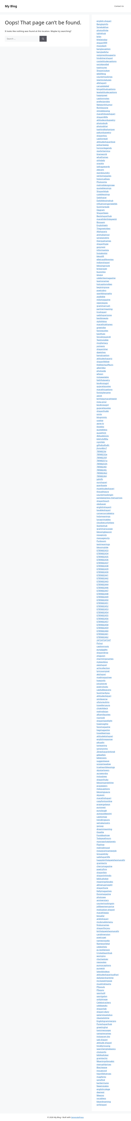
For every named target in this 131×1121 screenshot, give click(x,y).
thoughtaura (103, 491)
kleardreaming (104, 1101)
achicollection (103, 668)
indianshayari (103, 262)
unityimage (102, 999)
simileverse (102, 699)
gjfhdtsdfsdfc (103, 445)
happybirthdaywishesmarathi (111, 860)
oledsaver (101, 504)
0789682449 (102, 596)
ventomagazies (104, 175)
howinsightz (102, 723)
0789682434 (102, 553)
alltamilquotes (104, 714)
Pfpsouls (101, 987)
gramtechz (102, 863)
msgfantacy (102, 343)
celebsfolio (102, 946)
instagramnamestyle (107, 850)
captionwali (102, 138)
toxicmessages (104, 1030)
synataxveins (103, 237)
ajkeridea (101, 367)
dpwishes (101, 352)
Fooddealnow (103, 835)
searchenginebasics (106, 1048)
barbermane (103, 1083)
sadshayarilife (103, 856)
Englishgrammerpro (106, 1021)
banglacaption (104, 48)
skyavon (101, 795)
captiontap (102, 816)
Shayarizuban (103, 70)
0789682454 (102, 612)
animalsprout (103, 234)
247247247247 (104, 640)
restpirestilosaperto (106, 55)
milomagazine (103, 299)
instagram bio (103, 1036)
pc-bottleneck (103, 949)
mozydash (102, 45)
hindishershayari (105, 58)
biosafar (101, 915)
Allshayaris (102, 231)
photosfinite (102, 30)
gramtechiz (102, 1058)
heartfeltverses (104, 1073)
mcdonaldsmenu (105, 922)
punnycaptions (104, 965)
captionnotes (103, 98)
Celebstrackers (104, 1002)
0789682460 (102, 631)
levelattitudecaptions (107, 92)
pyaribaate (102, 485)
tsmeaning (102, 745)
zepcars (100, 169)
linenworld (102, 154)
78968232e (102, 454)
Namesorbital (103, 943)
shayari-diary (103, 1011)
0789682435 (102, 556)
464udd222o (103, 435)
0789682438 (102, 565)
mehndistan (102, 711)
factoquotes (102, 330)
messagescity (103, 538)
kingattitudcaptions (106, 89)
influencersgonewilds (107, 203)
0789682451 (102, 603)
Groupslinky (102, 853)
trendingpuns (103, 819)
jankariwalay (103, 144)
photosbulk (102, 123)
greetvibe (101, 327)
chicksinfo (101, 1052)
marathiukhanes (105, 324)
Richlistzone (102, 107)
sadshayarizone (104, 315)
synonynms (102, 748)
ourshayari (102, 482)
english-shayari (104, 21)
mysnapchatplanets (106, 841)
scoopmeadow (104, 764)
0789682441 (102, 575)
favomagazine (103, 726)
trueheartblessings (106, 767)
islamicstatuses (104, 79)
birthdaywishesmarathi (108, 931)
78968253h (102, 463)
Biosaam (101, 222)
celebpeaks (102, 1005)
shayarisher (102, 349)
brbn (99, 36)
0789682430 (102, 572)
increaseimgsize (104, 980)
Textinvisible (103, 339)
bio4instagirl (103, 383)
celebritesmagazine (106, 278)
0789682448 (102, 593)
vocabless (101, 1098)
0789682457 (102, 621)
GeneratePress (77, 1117)
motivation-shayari (106, 909)
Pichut (100, 643)
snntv (99, 414)
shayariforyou (103, 928)
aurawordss (102, 773)
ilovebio (100, 426)
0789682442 (102, 578)
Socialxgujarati (104, 336)
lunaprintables (104, 519)
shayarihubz (102, 779)
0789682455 (102, 615)
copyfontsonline (104, 801)
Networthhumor (104, 104)
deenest (100, 1092)
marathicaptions (104, 389)
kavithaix (101, 333)
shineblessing (103, 110)
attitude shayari (104, 1042)
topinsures (102, 67)
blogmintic (102, 417)
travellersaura (103, 705)
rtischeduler (102, 959)
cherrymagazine (104, 866)
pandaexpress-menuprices (109, 497)
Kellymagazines (104, 891)
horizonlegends (104, 148)
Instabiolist (102, 253)
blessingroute (103, 265)
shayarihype (102, 243)
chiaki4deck (102, 708)
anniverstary (103, 900)
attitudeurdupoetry (106, 120)
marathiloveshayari (106, 113)
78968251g (102, 460)
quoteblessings (104, 188)
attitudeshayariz (104, 358)
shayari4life (102, 117)
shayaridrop (102, 652)
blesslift (100, 256)
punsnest (101, 807)
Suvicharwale (103, 206)
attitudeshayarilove (106, 141)
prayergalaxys (103, 804)
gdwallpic (101, 754)
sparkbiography (104, 293)
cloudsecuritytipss (105, 522)
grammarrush (103, 305)
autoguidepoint (104, 813)
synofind (101, 1079)
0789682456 (102, 618)
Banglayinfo (102, 24)
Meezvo (100, 1095)
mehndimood (103, 847)
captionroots (103, 646)
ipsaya (100, 274)
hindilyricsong (103, 1045)
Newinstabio (103, 1086)
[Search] (43, 39)
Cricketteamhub (104, 953)
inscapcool (102, 1070)
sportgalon (102, 996)
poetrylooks (102, 686)
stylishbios (102, 321)
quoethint (101, 432)
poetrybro (101, 290)
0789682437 (102, 562)
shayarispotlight (104, 720)
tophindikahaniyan (106, 129)
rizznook (101, 717)
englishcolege (103, 1089)
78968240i (102, 466)
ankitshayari (102, 918)
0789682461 (102, 634)
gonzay (100, 826)
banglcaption (103, 355)
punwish (101, 968)
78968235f (102, 457)
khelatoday (102, 39)
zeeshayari (102, 665)
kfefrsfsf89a (102, 439)
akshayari (101, 674)
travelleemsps (103, 733)
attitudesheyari (104, 695)
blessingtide (102, 547)
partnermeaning (105, 309)
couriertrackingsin (105, 903)
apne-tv (100, 423)
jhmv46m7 (102, 448)
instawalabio (103, 377)
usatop (100, 420)
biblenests (102, 757)
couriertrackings (104, 76)
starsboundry (103, 172)
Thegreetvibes (103, 228)
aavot (99, 395)
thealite (100, 832)
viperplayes (102, 302)
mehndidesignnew (106, 185)
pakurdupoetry (104, 132)
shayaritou (102, 135)
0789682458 (102, 624)
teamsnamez (103, 281)
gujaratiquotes (104, 386)
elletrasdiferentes (105, 259)
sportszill (101, 993)
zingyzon (101, 655)
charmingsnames (105, 658)
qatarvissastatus (104, 1014)
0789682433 (102, 550)
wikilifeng (101, 73)
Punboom (101, 541)
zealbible (101, 296)
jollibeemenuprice (105, 906)
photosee (101, 897)
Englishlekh (102, 225)
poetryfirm (102, 869)
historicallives (103, 179)
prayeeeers (102, 785)
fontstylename (104, 392)
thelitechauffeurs (105, 364)
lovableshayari (104, 510)
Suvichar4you (103, 692)
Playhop (100, 844)
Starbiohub (102, 525)
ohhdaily (101, 160)
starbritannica (103, 151)
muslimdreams (104, 983)
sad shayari (102, 1039)
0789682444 (102, 584)
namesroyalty (103, 940)
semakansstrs (103, 822)
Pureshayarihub (104, 1024)
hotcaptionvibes (104, 284)
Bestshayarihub (104, 216)
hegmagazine (103, 730)
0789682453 (102, 609)
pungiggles (102, 649)
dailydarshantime (105, 977)
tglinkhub (101, 33)
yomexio (101, 346)
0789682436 (102, 559)
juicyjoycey (102, 683)
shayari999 (102, 42)
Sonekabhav (102, 27)
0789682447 (102, 590)
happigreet (102, 95)
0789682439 (102, 569)
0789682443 (102, 581)
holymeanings (103, 516)
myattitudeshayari (105, 488)
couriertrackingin (105, 494)
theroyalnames (104, 240)
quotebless (102, 429)
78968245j (102, 470)
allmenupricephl (104, 884)
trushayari (102, 312)
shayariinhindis (104, 875)
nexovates (101, 962)
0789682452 (102, 606)
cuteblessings (103, 194)
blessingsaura (103, 792)
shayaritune (102, 887)
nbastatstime (103, 1017)
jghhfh (100, 479)
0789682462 (102, 637)
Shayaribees (102, 213)
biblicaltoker (103, 878)
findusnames (103, 925)
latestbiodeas (103, 971)
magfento (101, 1076)
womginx (101, 956)
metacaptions (103, 788)
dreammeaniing (104, 829)
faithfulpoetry (103, 380)
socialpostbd (103, 64)
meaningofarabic (105, 881)
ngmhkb (101, 442)
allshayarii (102, 82)
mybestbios (102, 661)
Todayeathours (104, 838)
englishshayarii (104, 507)
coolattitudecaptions (107, 61)
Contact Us (119, 6)
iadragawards (103, 166)
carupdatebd (103, 86)
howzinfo (101, 680)
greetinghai (102, 1027)
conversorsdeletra (105, 513)
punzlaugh (102, 810)
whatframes (102, 157)
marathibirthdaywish (107, 219)
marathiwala (103, 912)
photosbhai (102, 126)
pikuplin (100, 742)
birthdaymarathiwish (107, 398)
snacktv (100, 163)
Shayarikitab (103, 191)
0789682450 (102, 600)
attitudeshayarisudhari (108, 974)
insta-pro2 (102, 401)
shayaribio (102, 872)
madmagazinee (104, 677)
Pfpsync (100, 990)
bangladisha (103, 52)
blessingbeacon (104, 531)
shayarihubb (103, 411)
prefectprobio (103, 101)
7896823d (101, 451)
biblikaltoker (103, 1055)
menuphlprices (104, 1064)
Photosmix (102, 182)
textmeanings (103, 544)
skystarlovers (103, 770)
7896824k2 (102, 473)
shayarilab (102, 1008)
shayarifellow (103, 361)
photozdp (101, 370)
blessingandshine (105, 782)
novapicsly (102, 534)
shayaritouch (103, 500)
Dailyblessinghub (105, 200)
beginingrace (103, 287)
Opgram (101, 209)
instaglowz (102, 776)
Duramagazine (104, 894)
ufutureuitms (103, 702)
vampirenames (104, 1033)
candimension (103, 934)
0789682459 (102, 627)
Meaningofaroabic (105, 1061)
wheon (100, 373)
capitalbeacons (104, 689)
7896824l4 (102, 476)
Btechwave (102, 1067)
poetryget (101, 937)
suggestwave (103, 761)
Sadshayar (102, 197)
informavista (103, 250)
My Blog (11, 6)
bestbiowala (102, 318)
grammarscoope (105, 528)
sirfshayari (102, 1104)
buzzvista (101, 271)
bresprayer (102, 268)
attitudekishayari (105, 736)
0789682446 (102, 587)
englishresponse (105, 739)
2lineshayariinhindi (106, 751)
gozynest (101, 247)
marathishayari (104, 798)
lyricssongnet (103, 671)
